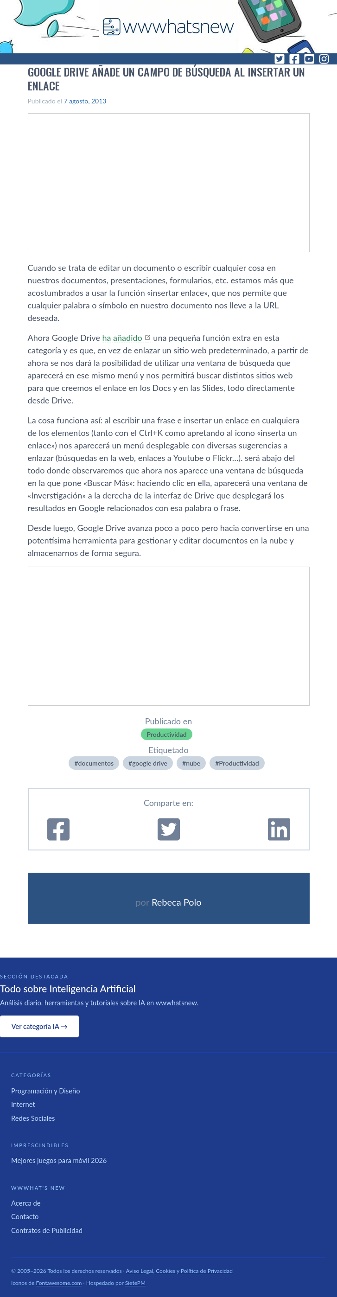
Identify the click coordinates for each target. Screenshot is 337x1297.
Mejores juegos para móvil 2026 (59, 1160)
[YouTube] (309, 58)
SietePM (135, 1282)
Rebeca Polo (177, 901)
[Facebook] (294, 58)
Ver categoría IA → (39, 1026)
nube (193, 763)
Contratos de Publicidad (47, 1230)
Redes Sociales (33, 1118)
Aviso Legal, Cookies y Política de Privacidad (179, 1270)
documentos (96, 763)
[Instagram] (324, 58)
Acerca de (26, 1203)
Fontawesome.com (59, 1282)
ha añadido (122, 337)
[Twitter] (279, 58)
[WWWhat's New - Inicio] (168, 26)
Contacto (24, 1216)
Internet (23, 1104)
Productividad (166, 734)
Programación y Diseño (45, 1090)
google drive (149, 763)
